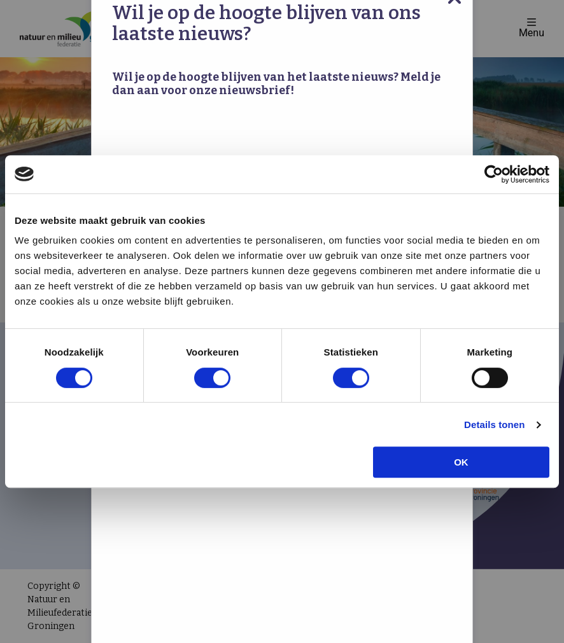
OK (461, 462)
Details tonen (494, 424)
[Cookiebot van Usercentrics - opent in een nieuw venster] (493, 174)
